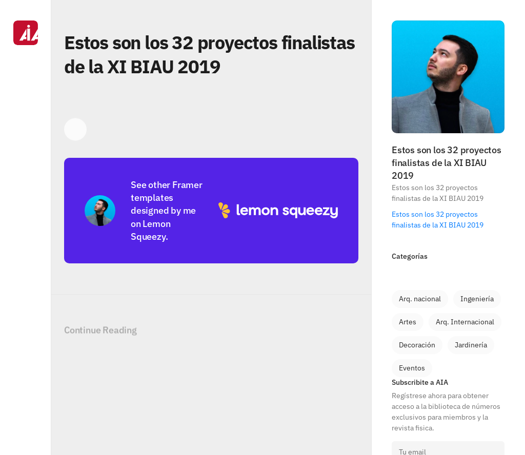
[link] (420, 299)
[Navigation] (25, 227)
